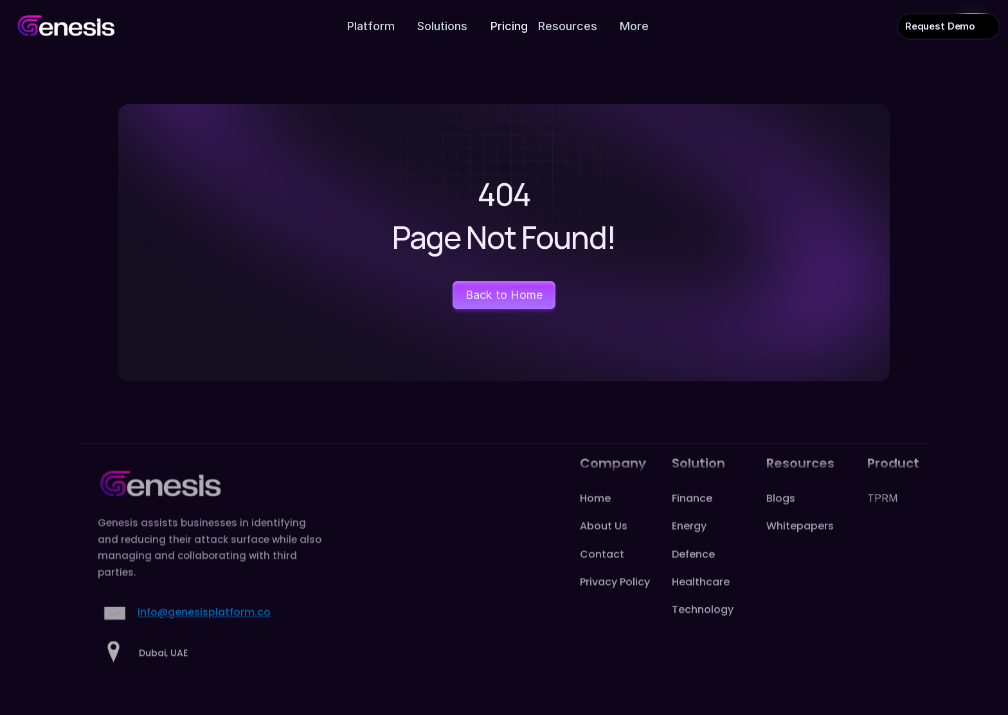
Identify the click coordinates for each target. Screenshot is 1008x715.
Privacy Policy (615, 597)
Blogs (780, 513)
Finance (692, 513)
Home (595, 513)
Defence (693, 569)
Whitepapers (800, 541)
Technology (703, 624)
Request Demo (940, 26)
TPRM (882, 513)
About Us (603, 541)
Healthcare (701, 597)
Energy (689, 541)
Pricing (509, 26)
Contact (602, 569)
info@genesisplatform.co (204, 627)
